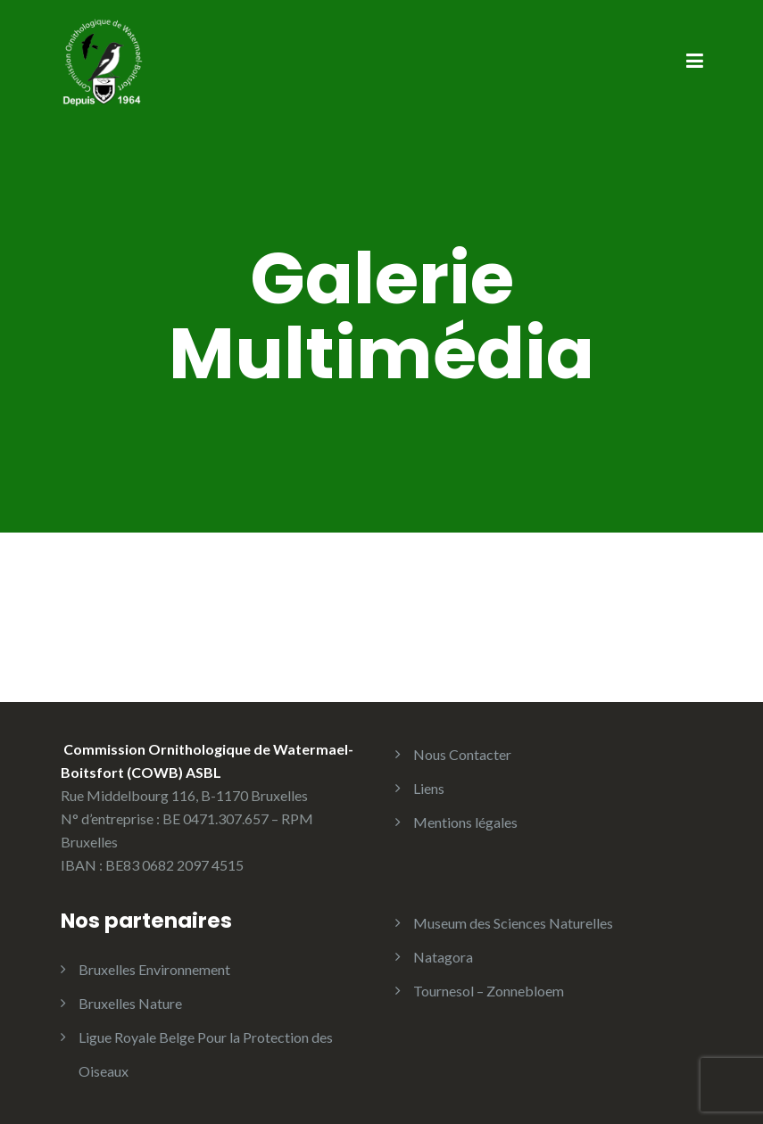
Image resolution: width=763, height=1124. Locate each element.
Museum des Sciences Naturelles (513, 922)
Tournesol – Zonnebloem (488, 990)
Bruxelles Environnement (154, 969)
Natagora (443, 956)
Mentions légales (465, 822)
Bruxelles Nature (130, 1003)
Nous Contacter (462, 754)
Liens (428, 788)
